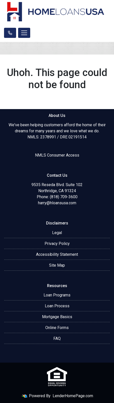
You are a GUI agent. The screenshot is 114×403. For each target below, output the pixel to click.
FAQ (57, 338)
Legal (57, 232)
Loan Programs (57, 295)
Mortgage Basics (57, 316)
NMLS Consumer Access (57, 155)
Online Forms (57, 327)
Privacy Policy (57, 243)
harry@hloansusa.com (57, 202)
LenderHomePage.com (73, 395)
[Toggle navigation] (24, 33)
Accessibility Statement (57, 254)
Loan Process (57, 306)
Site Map (57, 265)
